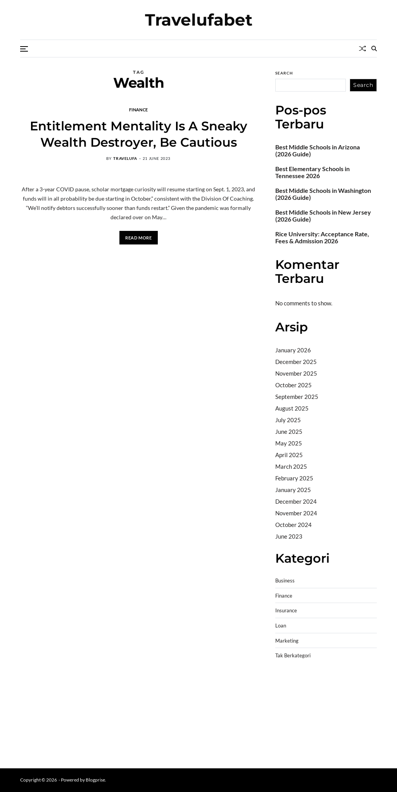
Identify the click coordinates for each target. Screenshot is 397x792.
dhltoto (284, 691)
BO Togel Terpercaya (321, 691)
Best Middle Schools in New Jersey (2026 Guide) (323, 216)
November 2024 (296, 513)
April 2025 (289, 454)
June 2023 (288, 536)
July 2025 (288, 419)
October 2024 (293, 524)
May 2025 (288, 443)
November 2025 (296, 373)
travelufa (125, 158)
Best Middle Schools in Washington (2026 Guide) (323, 194)
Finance (138, 109)
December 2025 (296, 361)
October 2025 (293, 384)
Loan (280, 626)
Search (284, 73)
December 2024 (296, 501)
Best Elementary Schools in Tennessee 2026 (312, 172)
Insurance (286, 610)
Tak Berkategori (293, 656)
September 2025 (296, 396)
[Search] (374, 48)
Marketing (287, 641)
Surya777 (287, 750)
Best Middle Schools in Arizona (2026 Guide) (317, 151)
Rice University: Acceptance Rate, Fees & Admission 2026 (322, 237)
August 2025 (292, 408)
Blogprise (95, 780)
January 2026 (293, 350)
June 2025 (288, 431)
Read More (138, 237)
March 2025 (291, 466)
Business (285, 581)
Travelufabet (198, 20)
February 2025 (294, 478)
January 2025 (293, 489)
